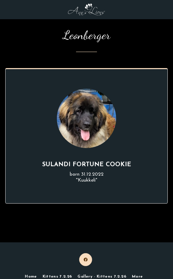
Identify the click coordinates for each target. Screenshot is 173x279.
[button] (8, 9)
